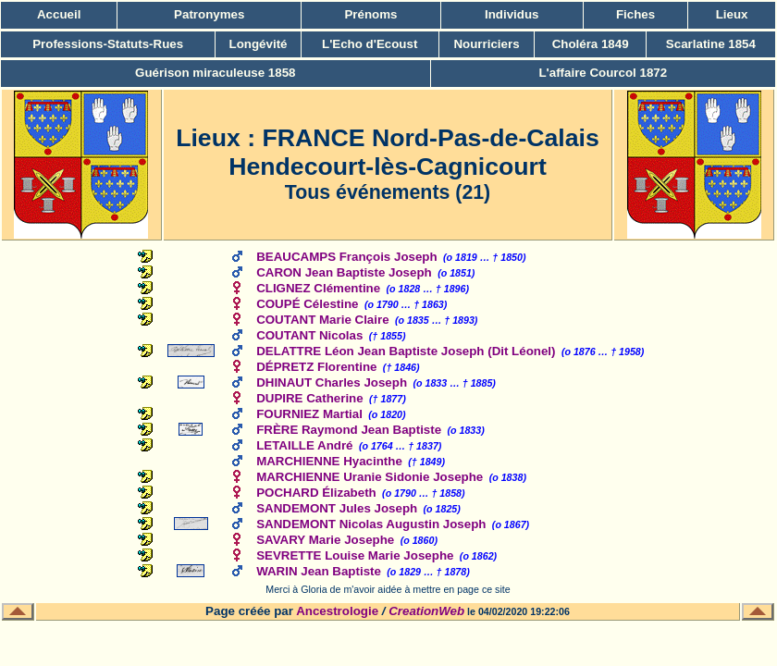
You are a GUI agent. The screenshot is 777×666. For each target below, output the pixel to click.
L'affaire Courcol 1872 (602, 73)
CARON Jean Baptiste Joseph (344, 272)
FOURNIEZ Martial (309, 414)
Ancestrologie (337, 611)
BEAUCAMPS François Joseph (347, 257)
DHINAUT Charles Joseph (331, 382)
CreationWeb (426, 611)
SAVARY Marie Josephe (325, 540)
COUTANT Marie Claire (322, 320)
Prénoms (370, 14)
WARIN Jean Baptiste (318, 571)
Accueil (58, 14)
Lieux (732, 14)
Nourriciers (486, 44)
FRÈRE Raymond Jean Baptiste (348, 430)
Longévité (258, 44)
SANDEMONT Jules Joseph (336, 508)
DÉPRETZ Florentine (316, 367)
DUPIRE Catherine (310, 398)
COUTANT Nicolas (309, 335)
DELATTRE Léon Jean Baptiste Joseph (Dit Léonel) (405, 351)
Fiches (635, 14)
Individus (512, 14)
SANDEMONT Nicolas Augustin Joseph (371, 524)
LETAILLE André (304, 445)
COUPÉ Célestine (307, 304)
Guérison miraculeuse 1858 (215, 73)
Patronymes (209, 14)
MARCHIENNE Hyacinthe (329, 461)
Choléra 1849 (590, 44)
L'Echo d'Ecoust (369, 44)
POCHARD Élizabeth (316, 493)
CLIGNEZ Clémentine (318, 288)
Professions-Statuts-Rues (107, 44)
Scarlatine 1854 (711, 44)
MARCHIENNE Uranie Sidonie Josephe (369, 477)
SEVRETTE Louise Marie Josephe (354, 555)
